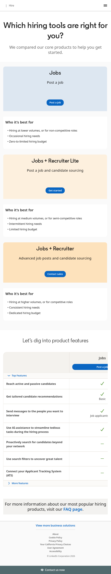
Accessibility (55, 551)
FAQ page (72, 509)
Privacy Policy (55, 541)
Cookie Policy (55, 537)
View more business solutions (55, 525)
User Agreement (55, 547)
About (55, 534)
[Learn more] (55, 102)
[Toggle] (105, 570)
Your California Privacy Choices (55, 544)
